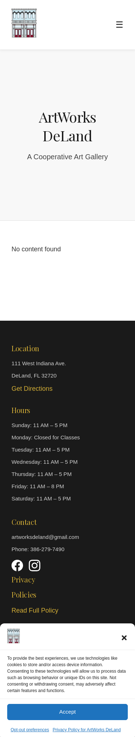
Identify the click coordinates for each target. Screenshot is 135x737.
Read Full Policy (35, 610)
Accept (67, 718)
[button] (124, 643)
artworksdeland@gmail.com (45, 537)
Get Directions (32, 388)
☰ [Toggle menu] (119, 24)
